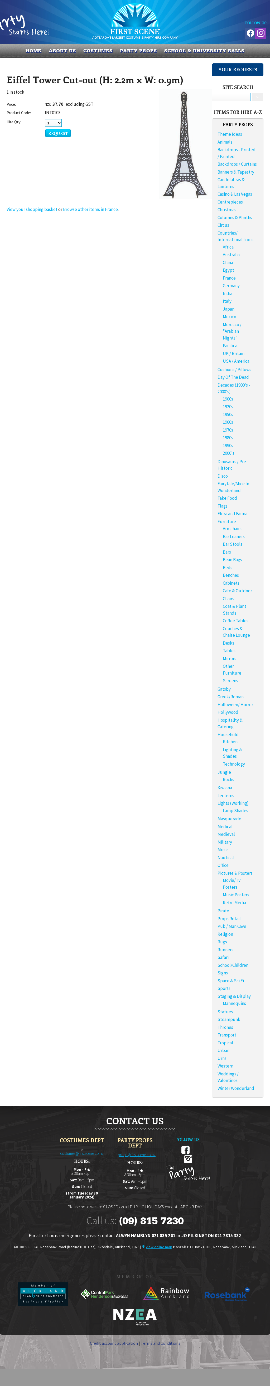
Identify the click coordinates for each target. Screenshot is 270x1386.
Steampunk (229, 1019)
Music (223, 850)
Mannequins (234, 1003)
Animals (225, 142)
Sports (224, 988)
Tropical (225, 1043)
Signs (223, 973)
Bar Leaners (234, 536)
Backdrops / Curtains (237, 164)
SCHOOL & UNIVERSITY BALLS (204, 51)
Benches (231, 575)
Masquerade (229, 819)
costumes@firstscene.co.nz (82, 1153)
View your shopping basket (32, 209)
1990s (228, 445)
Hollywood (228, 712)
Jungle (224, 772)
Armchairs (232, 529)
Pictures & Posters (235, 873)
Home (34, 51)
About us (62, 51)
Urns (222, 1058)
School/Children (233, 965)
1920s (228, 406)
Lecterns (226, 795)
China (228, 262)
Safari (223, 957)
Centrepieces (230, 202)
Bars (227, 552)
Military (225, 842)
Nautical (226, 858)
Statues (225, 1012)
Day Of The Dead (233, 377)
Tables (229, 651)
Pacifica (230, 345)
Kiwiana (225, 788)
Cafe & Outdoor (237, 591)
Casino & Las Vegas (235, 194)
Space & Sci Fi (231, 981)
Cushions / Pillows (234, 369)
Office (223, 865)
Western (225, 1066)
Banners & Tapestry (236, 172)
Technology (234, 764)
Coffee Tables (235, 621)
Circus (223, 225)
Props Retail (229, 919)
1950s (228, 414)
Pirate (223, 911)
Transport (227, 1035)
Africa (228, 247)
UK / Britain (233, 353)
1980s (228, 438)
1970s (228, 430)
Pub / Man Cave (232, 926)
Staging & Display (234, 996)
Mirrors (229, 658)
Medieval (226, 834)
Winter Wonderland (236, 1088)
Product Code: (19, 112)
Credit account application (114, 1343)
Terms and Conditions (160, 1343)
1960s (228, 422)
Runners (225, 950)
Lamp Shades (235, 810)
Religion (225, 934)
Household (228, 734)
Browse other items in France (90, 209)
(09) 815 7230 (151, 1221)
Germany (231, 286)
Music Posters (236, 895)
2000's (228, 453)
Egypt (228, 270)
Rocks (228, 779)
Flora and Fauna (232, 514)
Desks (228, 643)
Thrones (225, 1027)
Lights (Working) (233, 803)
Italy (227, 301)
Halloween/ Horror (235, 704)
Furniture (227, 521)
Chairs (228, 598)
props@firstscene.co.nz (137, 1154)
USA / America (236, 361)
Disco (223, 476)
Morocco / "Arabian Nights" (232, 331)
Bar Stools (232, 544)
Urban (223, 1050)
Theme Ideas (230, 134)
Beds (227, 567)
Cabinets (231, 583)
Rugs (222, 942)
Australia (231, 254)
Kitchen (230, 742)
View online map (159, 1247)
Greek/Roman (231, 697)
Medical (225, 826)
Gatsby (224, 689)
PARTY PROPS (138, 51)
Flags (223, 506)
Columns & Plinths (235, 217)
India (227, 293)
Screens (230, 681)
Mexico (229, 317)
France (229, 278)
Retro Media (234, 903)
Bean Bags (232, 560)
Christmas (227, 210)
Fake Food (227, 498)
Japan (228, 309)
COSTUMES (98, 51)
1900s (228, 399)
